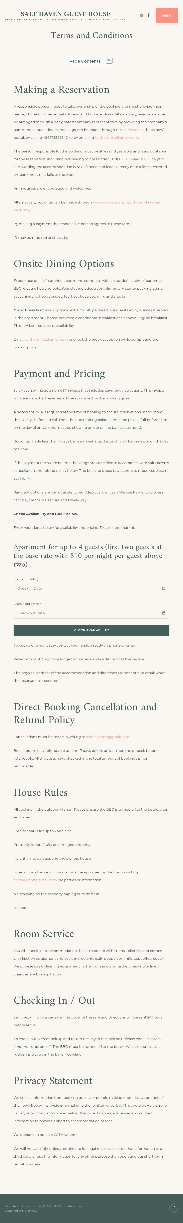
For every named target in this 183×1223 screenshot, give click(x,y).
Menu (167, 15)
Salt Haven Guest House (66, 14)
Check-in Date (26, 579)
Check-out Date (27, 604)
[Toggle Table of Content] (107, 60)
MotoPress (29, 1210)
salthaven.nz (133, 130)
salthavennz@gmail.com (116, 138)
